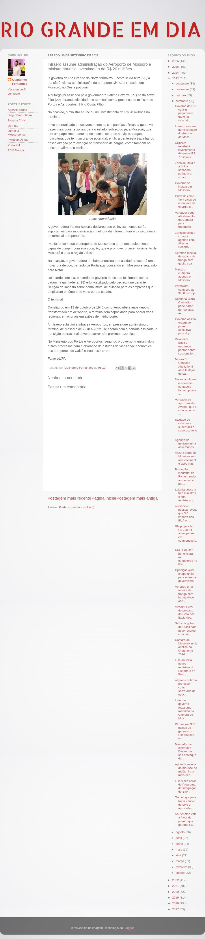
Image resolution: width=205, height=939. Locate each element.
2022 (176, 880)
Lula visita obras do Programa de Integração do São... (186, 786)
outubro (181, 95)
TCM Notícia (16, 150)
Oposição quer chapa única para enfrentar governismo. (186, 575)
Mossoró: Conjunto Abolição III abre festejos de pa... (185, 366)
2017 (176, 909)
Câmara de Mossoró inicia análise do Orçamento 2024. (186, 647)
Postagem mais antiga (137, 498)
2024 (176, 72)
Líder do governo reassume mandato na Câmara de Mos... (184, 709)
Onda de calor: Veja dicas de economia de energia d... (185, 201)
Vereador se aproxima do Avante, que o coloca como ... (186, 407)
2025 (176, 66)
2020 (176, 891)
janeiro (180, 872)
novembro (183, 89)
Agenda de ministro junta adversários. (185, 443)
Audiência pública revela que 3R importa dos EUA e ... (186, 513)
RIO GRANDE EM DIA (100, 29)
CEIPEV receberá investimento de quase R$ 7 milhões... (185, 150)
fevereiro (182, 867)
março (180, 861)
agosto (180, 832)
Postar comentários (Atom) (77, 507)
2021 (176, 885)
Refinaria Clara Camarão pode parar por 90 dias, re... (185, 306)
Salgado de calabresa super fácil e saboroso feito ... (186, 427)
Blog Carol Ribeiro (20, 115)
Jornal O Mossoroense (17, 132)
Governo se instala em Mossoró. (183, 186)
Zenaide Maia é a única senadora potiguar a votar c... (185, 170)
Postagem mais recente (69, 498)
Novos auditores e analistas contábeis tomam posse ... (186, 386)
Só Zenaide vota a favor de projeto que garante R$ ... (186, 819)
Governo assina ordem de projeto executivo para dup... (185, 326)
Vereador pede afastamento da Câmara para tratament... (185, 220)
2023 (176, 78)
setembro (182, 101)
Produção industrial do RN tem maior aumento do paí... (186, 476)
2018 (176, 903)
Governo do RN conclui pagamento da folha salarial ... (185, 113)
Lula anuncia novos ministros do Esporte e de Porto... (185, 667)
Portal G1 (14, 145)
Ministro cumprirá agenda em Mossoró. (184, 275)
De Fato (13, 125)
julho (179, 837)
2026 (176, 61)
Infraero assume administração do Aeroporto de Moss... (186, 132)
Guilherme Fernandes (19, 82)
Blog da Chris (17, 120)
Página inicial (103, 498)
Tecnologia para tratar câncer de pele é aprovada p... (185, 803)
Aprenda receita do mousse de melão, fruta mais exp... (186, 770)
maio (179, 849)
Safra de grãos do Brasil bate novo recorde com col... (186, 629)
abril (179, 855)
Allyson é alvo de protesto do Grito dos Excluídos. (185, 612)
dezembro (183, 83)
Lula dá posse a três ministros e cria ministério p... (185, 495)
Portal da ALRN (18, 140)
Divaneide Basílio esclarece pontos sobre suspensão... (185, 346)
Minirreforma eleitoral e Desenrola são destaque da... (185, 751)
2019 (176, 897)
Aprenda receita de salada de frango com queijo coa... (185, 258)
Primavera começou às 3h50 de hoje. (185, 289)
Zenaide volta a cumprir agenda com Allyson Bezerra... (185, 240)
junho (180, 843)
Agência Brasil (17, 109)
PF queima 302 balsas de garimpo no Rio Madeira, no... (185, 731)
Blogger (129, 927)
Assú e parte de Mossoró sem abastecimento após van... (185, 458)
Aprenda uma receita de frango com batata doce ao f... (184, 594)
